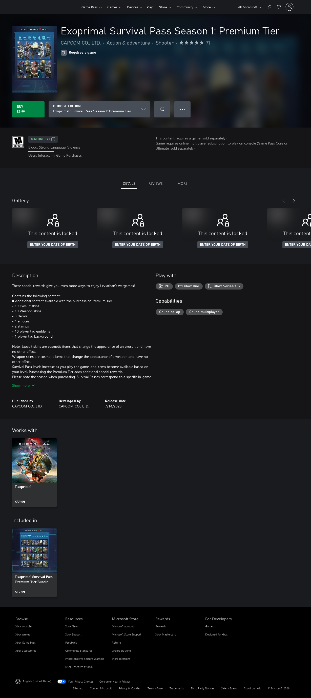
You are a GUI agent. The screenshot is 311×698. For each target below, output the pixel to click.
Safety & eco (229, 688)
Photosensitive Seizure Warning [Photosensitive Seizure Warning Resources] (84, 658)
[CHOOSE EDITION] (99, 109)
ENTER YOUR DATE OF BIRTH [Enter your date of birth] (53, 245)
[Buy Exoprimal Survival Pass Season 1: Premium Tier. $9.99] (28, 109)
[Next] (294, 200)
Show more (23, 385)
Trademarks (177, 688)
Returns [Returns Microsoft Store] (116, 642)
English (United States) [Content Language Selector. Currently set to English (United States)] (37, 681)
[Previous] (284, 200)
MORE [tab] (182, 183)
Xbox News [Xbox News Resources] (72, 626)
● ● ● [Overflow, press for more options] (182, 109)
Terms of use (155, 688)
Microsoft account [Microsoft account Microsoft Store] (123, 626)
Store (163, 7)
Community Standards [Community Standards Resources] (78, 650)
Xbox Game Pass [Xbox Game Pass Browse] (25, 642)
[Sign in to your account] (289, 7)
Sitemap (78, 688)
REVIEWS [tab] (155, 183)
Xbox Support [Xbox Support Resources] (73, 634)
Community (185, 7)
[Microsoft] (32, 7)
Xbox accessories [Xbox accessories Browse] (25, 650)
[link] (34, 472)
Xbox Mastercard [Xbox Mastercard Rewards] (165, 634)
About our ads (252, 688)
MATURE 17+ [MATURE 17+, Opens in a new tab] (43, 139)
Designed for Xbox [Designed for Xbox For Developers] (216, 634)
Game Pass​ (89, 7)
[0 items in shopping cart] (279, 6)
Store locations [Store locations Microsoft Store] (121, 658)
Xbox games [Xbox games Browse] (22, 634)
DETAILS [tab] (129, 183)
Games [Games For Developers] (209, 626)
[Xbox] (66, 7)
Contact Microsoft (101, 688)
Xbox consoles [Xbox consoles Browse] (24, 626)
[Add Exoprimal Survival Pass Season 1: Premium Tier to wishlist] (162, 109)
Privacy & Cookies (130, 688)
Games (112, 7)
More (207, 7)
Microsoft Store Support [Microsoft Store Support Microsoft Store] (126, 634)
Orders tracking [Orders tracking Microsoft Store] (121, 650)
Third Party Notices (202, 688)
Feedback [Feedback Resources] (71, 642)
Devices (132, 7)
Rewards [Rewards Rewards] (160, 626)
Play (150, 7)
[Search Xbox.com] (269, 6)
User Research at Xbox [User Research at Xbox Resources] (79, 666)
